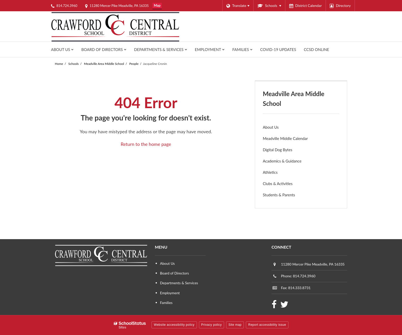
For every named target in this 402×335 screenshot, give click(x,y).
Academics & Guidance (282, 161)
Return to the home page (146, 144)
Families (166, 302)
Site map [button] (235, 325)
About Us (271, 127)
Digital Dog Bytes (277, 149)
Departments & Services (179, 283)
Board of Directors (174, 273)
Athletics (277, 173)
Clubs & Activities (278, 183)
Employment (170, 293)
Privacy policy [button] (211, 325)
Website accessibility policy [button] (174, 325)
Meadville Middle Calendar (285, 138)
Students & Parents (279, 194)
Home (59, 64)
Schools (73, 64)
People (133, 64)
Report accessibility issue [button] (267, 325)
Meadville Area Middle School (104, 64)
